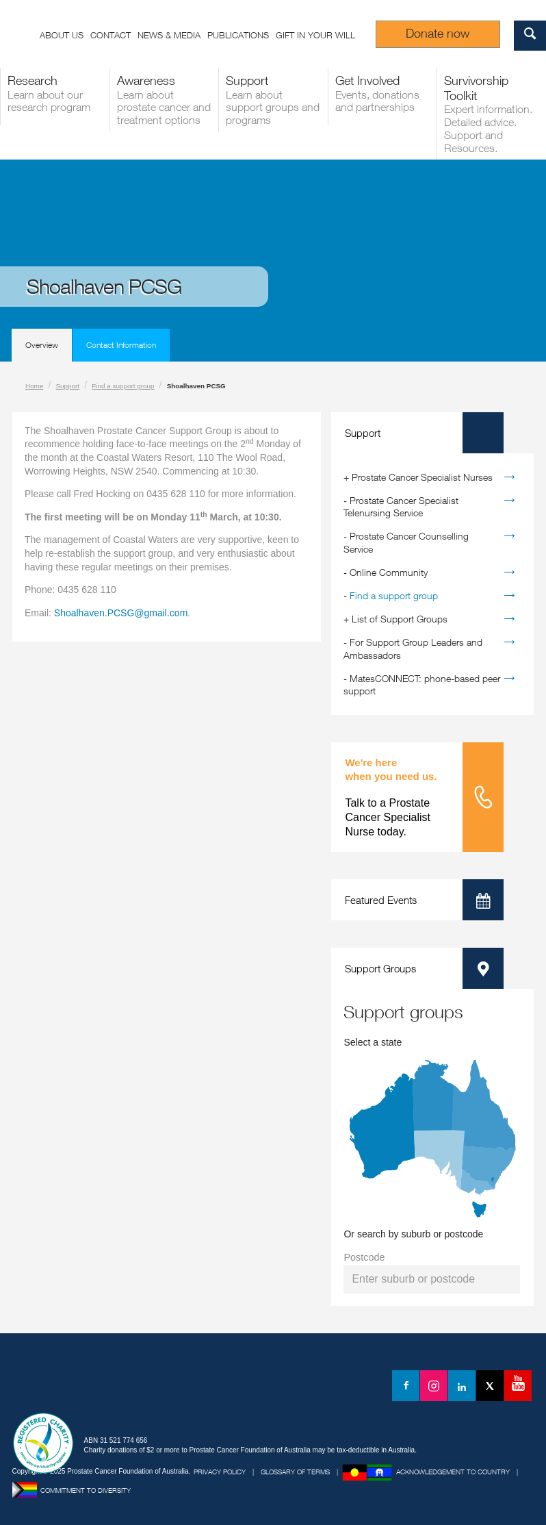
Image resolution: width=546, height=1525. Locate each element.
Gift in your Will (315, 34)
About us (61, 34)
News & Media (169, 34)
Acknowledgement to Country (453, 1471)
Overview (41, 345)
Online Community (389, 572)
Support (68, 386)
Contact (110, 34)
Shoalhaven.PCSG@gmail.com (121, 612)
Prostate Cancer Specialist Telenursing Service (400, 506)
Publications (238, 34)
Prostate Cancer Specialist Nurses (422, 477)
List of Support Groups (399, 619)
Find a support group (123, 386)
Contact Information (121, 345)
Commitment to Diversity (85, 1490)
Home (34, 386)
